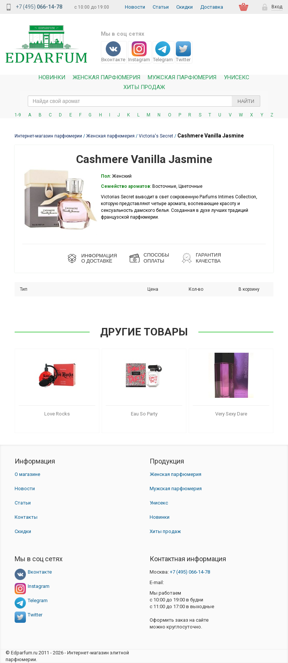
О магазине (27, 474)
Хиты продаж (144, 87)
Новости (135, 7)
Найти (245, 101)
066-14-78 (190, 572)
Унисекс (236, 77)
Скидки (184, 7)
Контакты (26, 517)
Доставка (211, 7)
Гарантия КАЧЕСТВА (208, 258)
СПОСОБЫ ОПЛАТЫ (156, 258)
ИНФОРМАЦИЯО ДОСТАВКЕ (99, 258)
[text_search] (144, 101)
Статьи (161, 7)
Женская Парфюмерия (106, 77)
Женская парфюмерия (175, 474)
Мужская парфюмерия (182, 77)
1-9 (18, 115)
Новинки (52, 77)
